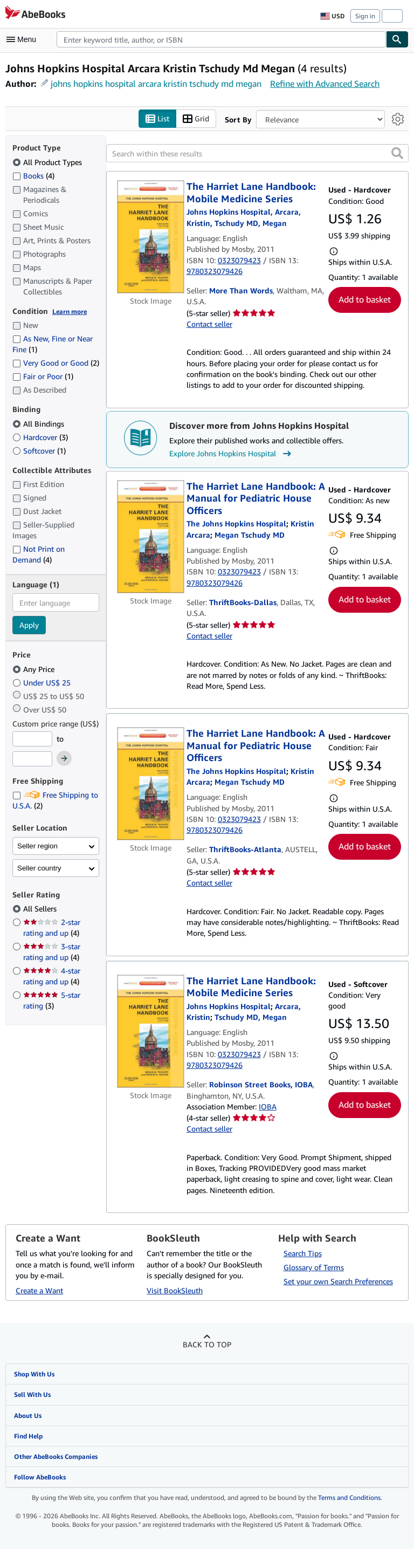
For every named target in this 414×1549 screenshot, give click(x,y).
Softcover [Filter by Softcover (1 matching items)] (39, 450)
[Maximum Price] (32, 758)
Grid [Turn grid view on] (196, 119)
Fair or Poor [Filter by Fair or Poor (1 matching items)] (42, 376)
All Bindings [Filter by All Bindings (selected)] (39, 423)
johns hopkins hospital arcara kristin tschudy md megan (156, 83)
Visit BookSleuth (175, 1290)
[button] (397, 153)
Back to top (207, 1344)
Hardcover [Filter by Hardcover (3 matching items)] (40, 437)
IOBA (268, 1106)
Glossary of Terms (314, 1267)
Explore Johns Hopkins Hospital (231, 453)
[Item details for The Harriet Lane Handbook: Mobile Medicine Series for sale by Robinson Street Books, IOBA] (151, 1031)
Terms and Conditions (349, 1497)
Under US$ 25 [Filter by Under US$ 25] (42, 682)
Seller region (37, 846)
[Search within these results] (257, 153)
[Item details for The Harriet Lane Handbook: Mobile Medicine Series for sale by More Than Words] (151, 236)
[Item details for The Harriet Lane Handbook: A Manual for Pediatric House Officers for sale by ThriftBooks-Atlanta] (151, 783)
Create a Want (39, 1290)
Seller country (39, 868)
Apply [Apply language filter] (29, 624)
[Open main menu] (24, 39)
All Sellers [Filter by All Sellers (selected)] (41, 908)
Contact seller (209, 323)
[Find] (397, 39)
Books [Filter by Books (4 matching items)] (33, 175)
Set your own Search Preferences (338, 1281)
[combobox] (221, 39)
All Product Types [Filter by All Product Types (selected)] (48, 162)
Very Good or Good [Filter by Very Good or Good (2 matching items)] (55, 362)
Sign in (365, 16)
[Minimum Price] (32, 738)
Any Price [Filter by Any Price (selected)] (34, 669)
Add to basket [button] (365, 299)
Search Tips (303, 1253)
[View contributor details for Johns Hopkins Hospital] (229, 1006)
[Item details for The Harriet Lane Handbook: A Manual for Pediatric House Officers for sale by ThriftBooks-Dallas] (151, 536)
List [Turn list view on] (157, 119)
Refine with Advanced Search (325, 83)
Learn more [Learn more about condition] (69, 311)
